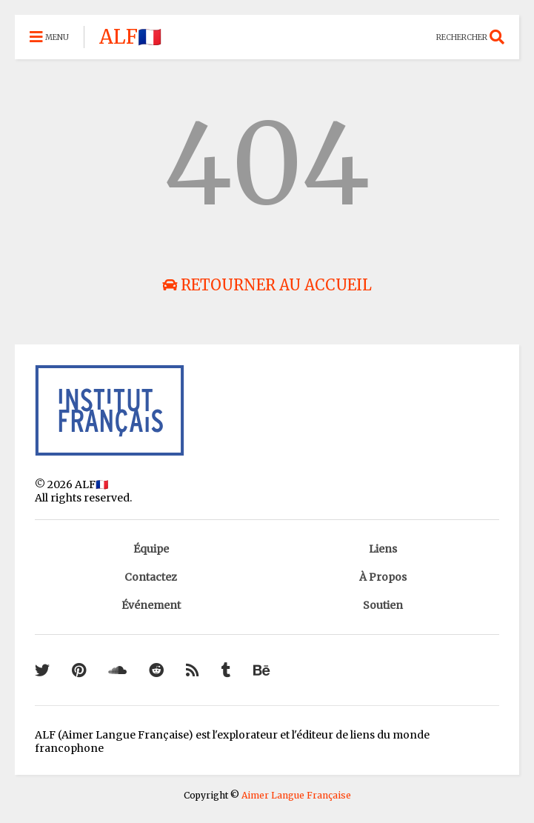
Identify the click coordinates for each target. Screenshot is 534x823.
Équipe (151, 549)
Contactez (150, 577)
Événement (151, 605)
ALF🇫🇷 (130, 36)
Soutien (383, 605)
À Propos (383, 577)
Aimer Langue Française (296, 795)
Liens (383, 549)
